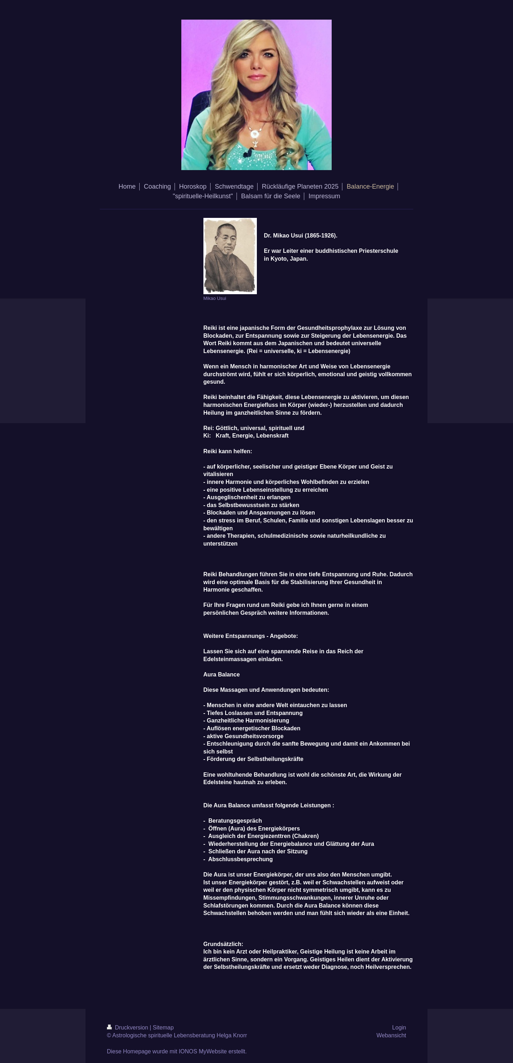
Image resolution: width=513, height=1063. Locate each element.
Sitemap (163, 1027)
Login (399, 1027)
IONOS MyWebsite (203, 1051)
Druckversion (128, 1027)
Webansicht (391, 1035)
